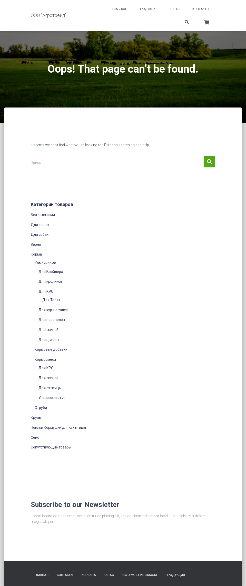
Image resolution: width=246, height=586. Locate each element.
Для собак (39, 234)
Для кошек (40, 225)
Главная (119, 9)
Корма (36, 254)
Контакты (200, 9)
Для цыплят (48, 340)
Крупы (36, 417)
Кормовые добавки (51, 349)
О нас (175, 9)
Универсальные (51, 398)
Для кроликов (50, 281)
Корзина (89, 575)
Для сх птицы (50, 388)
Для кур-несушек (53, 310)
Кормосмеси (45, 359)
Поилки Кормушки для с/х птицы (58, 427)
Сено (35, 437)
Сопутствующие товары (51, 447)
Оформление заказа (139, 575)
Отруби (41, 408)
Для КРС (45, 291)
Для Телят (51, 300)
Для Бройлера (50, 272)
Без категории (43, 215)
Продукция (148, 9)
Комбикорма (45, 263)
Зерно (36, 244)
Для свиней (48, 330)
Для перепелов (51, 320)
